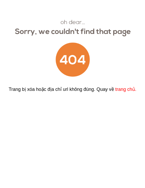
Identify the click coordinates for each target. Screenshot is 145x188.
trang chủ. (125, 89)
